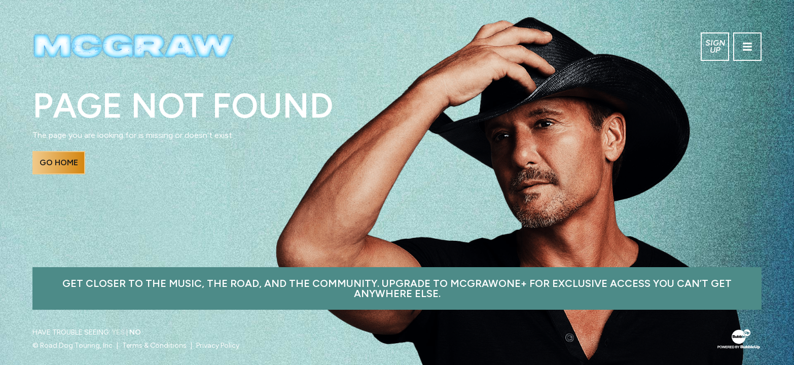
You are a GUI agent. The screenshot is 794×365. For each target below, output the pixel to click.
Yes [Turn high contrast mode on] (118, 332)
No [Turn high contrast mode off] (135, 332)
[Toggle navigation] (747, 46)
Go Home (59, 162)
